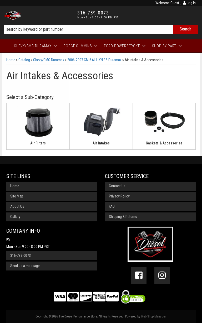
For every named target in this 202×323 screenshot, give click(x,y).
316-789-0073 (20, 255)
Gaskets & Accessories (164, 143)
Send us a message (25, 266)
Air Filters (38, 143)
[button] (101, 29)
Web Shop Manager (153, 316)
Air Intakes (101, 143)
